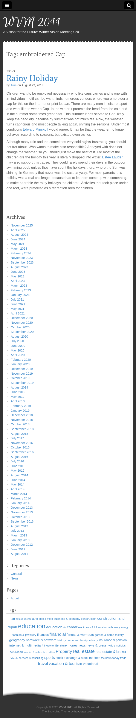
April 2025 (18, 230)
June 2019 (18, 392)
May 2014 (17, 484)
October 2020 (20, 327)
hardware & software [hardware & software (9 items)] (41, 640)
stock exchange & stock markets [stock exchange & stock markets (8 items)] (78, 658)
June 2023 (18, 271)
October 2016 (20, 447)
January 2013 (20, 540)
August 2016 (19, 457)
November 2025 (22, 225)
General (16, 573)
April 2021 (18, 313)
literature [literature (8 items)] (61, 645)
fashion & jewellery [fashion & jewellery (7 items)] (24, 634)
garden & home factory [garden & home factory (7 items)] (109, 634)
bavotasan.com (83, 711)
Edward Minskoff (35, 129)
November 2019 (22, 373)
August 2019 (19, 387)
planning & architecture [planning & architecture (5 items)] (35, 652)
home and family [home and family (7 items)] (77, 640)
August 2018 (19, 433)
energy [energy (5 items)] (124, 627)
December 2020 (22, 318)
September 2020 (22, 332)
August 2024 (19, 234)
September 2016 (22, 452)
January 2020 (20, 364)
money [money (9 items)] (72, 645)
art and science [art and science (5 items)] (23, 619)
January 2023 (20, 294)
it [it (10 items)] (42, 645)
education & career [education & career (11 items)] (61, 627)
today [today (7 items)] (115, 658)
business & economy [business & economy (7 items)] (67, 618)
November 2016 (22, 443)
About (15, 598)
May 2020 (17, 350)
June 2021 (18, 304)
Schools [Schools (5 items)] (14, 658)
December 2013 (22, 507)
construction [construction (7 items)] (88, 618)
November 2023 (22, 257)
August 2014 (19, 475)
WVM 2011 (32, 22)
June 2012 (18, 549)
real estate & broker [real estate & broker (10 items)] (111, 652)
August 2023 (19, 267)
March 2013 (19, 535)
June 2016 (18, 466)
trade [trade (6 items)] (123, 658)
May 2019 (17, 396)
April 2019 (18, 401)
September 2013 (22, 521)
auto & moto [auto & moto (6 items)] (46, 618)
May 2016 (17, 470)
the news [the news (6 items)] (106, 658)
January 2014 (20, 503)
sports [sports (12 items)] (49, 657)
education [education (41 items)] (31, 626)
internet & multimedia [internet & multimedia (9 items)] (25, 645)
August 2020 (19, 336)
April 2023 (18, 281)
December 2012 (22, 544)
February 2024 (21, 253)
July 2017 (17, 438)
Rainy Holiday (32, 78)
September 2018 (22, 429)
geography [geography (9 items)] (17, 640)
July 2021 (17, 299)
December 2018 (22, 415)
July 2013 (17, 530)
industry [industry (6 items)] (93, 640)
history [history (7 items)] (61, 640)
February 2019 (21, 406)
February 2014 (21, 498)
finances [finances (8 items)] (43, 634)
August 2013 (19, 526)
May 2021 (17, 308)
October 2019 (20, 378)
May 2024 (17, 244)
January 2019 (20, 410)
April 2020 (18, 355)
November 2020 (22, 322)
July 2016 (17, 461)
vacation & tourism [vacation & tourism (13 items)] (65, 663)
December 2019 (22, 369)
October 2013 (20, 517)
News (10, 71)
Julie (14, 85)
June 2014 (18, 480)
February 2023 (21, 290)
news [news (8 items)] (82, 645)
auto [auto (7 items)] (35, 618)
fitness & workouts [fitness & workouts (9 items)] (80, 634)
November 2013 (22, 512)
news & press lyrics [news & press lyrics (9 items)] (101, 645)
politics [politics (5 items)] (51, 652)
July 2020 (17, 341)
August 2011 (19, 554)
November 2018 (22, 420)
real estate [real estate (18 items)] (84, 651)
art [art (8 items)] (13, 618)
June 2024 (18, 239)
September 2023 (22, 262)
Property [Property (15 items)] (64, 651)
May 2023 (17, 276)
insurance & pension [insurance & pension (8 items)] (113, 640)
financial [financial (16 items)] (58, 634)
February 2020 (21, 359)
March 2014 (19, 494)
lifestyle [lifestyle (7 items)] (49, 645)
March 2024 (19, 248)
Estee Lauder (112, 157)
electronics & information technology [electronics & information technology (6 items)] (99, 627)
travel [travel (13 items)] (43, 663)
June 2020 (18, 345)
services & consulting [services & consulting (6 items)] (31, 658)
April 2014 (18, 489)
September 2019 (22, 382)
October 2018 (20, 424)
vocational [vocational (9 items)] (90, 664)
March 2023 (19, 285)
